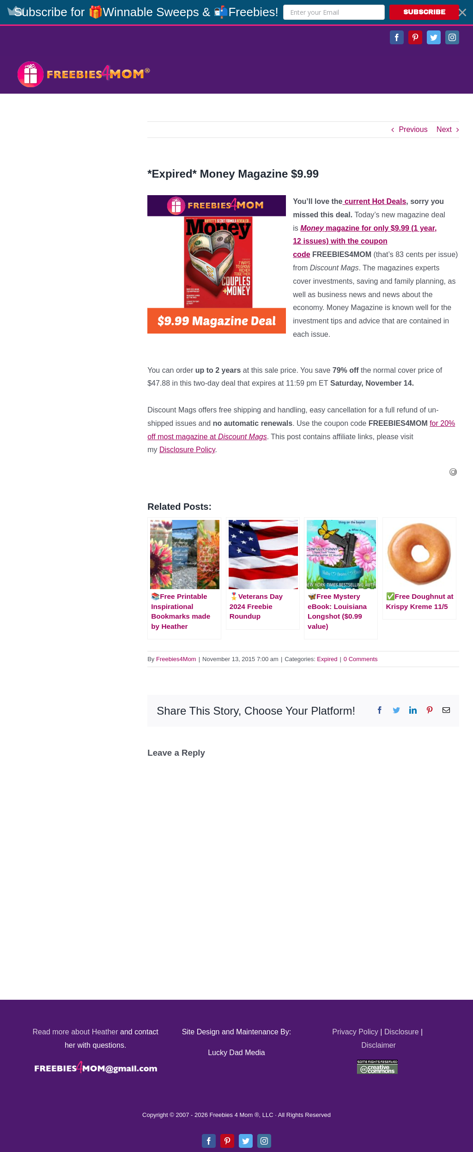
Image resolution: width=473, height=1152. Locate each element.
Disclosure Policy (187, 450)
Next (444, 129)
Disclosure (401, 1032)
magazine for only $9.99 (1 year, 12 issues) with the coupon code (365, 241)
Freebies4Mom (176, 659)
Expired (327, 659)
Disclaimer (378, 1045)
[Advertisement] (83, 179)
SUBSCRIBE (424, 12)
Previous (413, 129)
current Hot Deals (374, 201)
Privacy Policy (355, 1032)
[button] (236, 12)
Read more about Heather (75, 1032)
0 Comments (361, 659)
